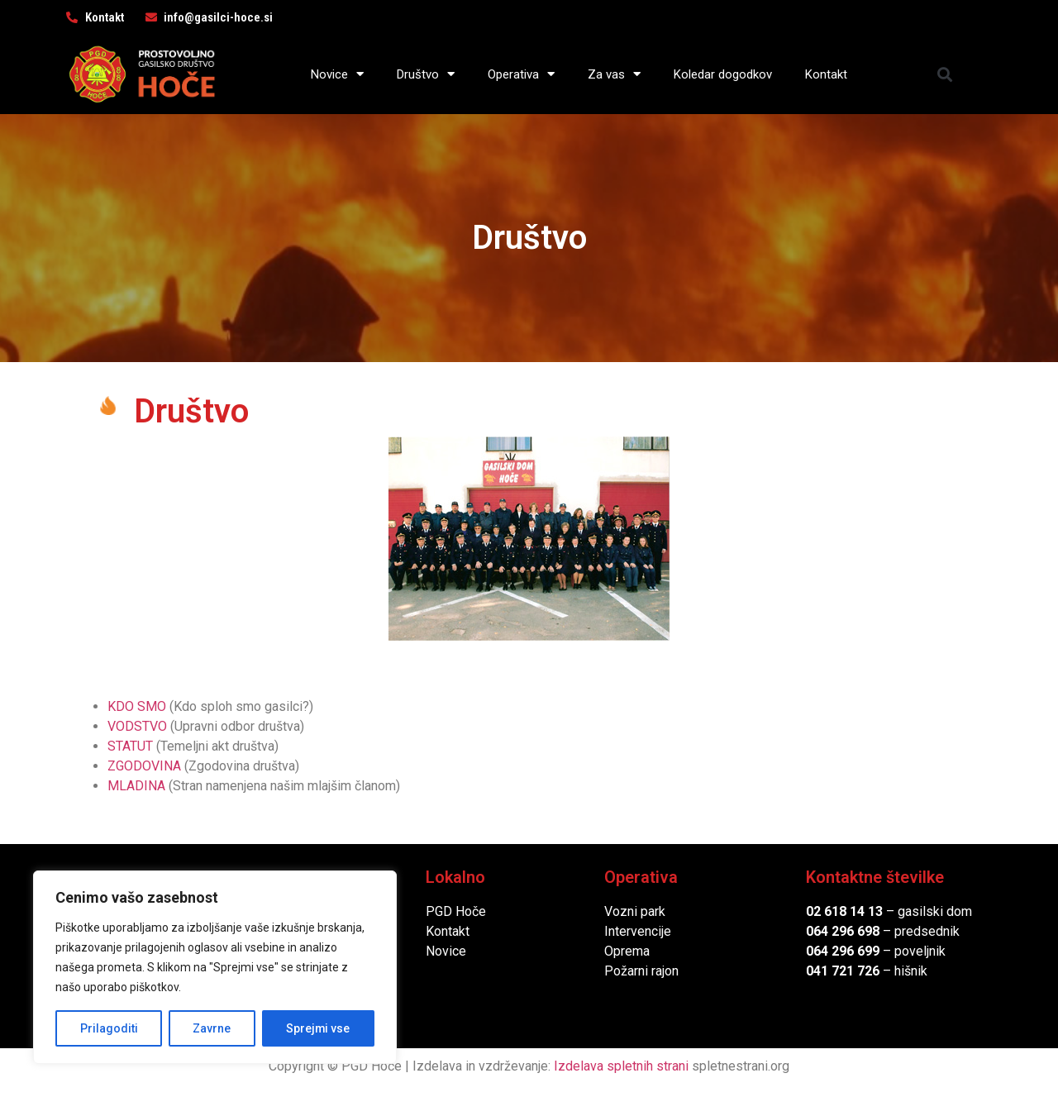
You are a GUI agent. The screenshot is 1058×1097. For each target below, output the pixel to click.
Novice (337, 74)
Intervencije (637, 931)
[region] (215, 967)
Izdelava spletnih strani (621, 1066)
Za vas (614, 74)
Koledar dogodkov (723, 74)
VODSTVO (137, 726)
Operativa (521, 74)
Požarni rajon (641, 971)
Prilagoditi (108, 1028)
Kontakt (826, 74)
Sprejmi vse (318, 1028)
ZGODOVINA (144, 766)
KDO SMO (136, 706)
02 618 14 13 (844, 911)
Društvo (426, 74)
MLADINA (136, 786)
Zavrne (212, 1028)
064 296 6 (835, 931)
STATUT (130, 746)
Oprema (627, 951)
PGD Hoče (456, 911)
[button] (945, 74)
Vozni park (634, 911)
